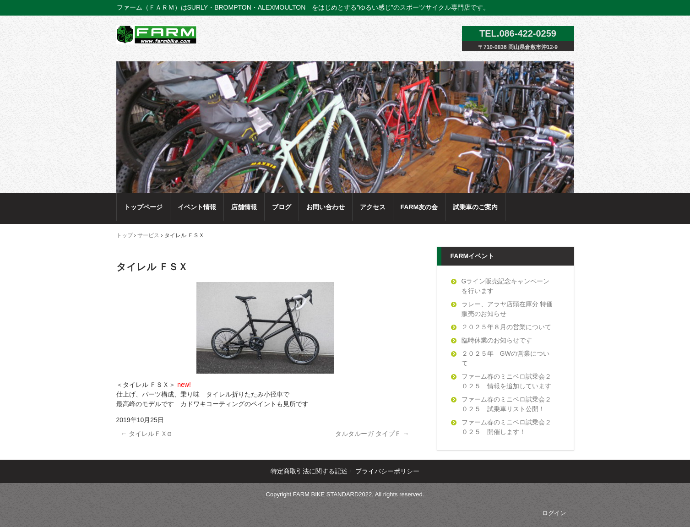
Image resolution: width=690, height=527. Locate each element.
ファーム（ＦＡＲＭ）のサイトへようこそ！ (158, 34)
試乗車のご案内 (475, 207)
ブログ (281, 207)
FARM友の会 (419, 207)
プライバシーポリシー (387, 471)
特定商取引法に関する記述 (309, 471)
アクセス (373, 207)
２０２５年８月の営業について (506, 327)
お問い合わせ (325, 207)
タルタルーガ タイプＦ (372, 433)
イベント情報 (197, 207)
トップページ (143, 207)
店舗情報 (244, 207)
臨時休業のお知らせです (497, 340)
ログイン (554, 513)
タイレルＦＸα (146, 433)
